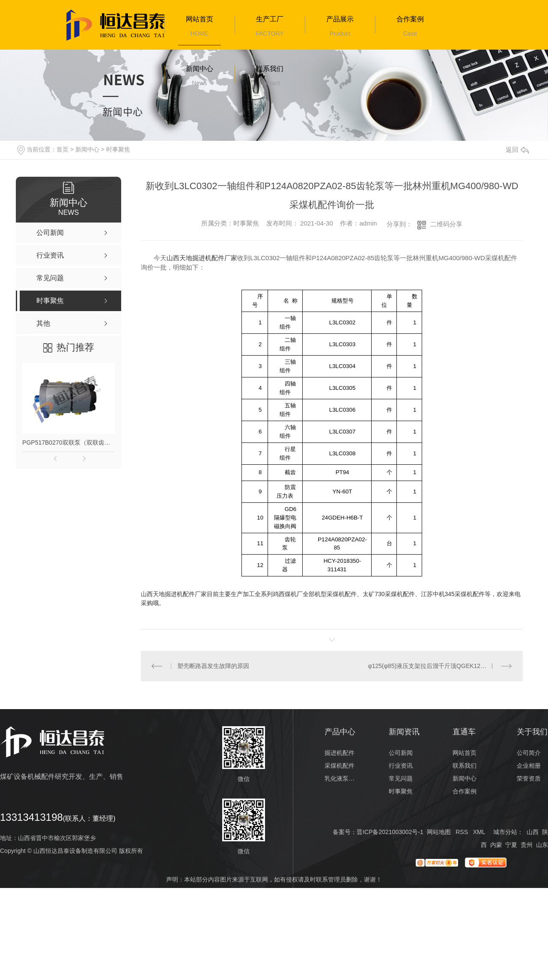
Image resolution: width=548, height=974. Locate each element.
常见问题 (401, 778)
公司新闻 (401, 752)
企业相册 (529, 765)
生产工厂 (269, 19)
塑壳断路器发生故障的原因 (213, 665)
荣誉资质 (529, 778)
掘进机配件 (339, 752)
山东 (542, 844)
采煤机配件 (339, 765)
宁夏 (511, 844)
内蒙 (496, 844)
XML (479, 831)
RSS (462, 831)
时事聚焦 (118, 149)
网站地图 (439, 831)
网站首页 (199, 19)
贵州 (527, 844)
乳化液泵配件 (340, 778)
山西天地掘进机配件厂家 (202, 257)
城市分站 (505, 831)
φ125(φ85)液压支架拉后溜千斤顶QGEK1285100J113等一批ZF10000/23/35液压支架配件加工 (440, 665)
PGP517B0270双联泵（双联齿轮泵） (68, 442)
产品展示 (340, 19)
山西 (533, 831)
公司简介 (529, 752)
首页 (62, 149)
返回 (517, 149)
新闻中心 (199, 68)
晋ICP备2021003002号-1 (390, 831)
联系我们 (269, 68)
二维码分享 (446, 224)
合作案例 (410, 19)
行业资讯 (401, 765)
